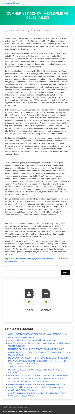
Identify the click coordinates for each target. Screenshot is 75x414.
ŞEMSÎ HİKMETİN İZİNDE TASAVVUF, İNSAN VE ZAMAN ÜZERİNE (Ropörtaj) (37, 334)
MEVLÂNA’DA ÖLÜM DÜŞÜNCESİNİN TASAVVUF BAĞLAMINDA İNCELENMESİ (38, 358)
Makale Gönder (7, 407)
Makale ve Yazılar (16, 31)
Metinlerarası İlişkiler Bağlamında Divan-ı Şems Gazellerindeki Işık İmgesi (36, 384)
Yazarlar (26, 407)
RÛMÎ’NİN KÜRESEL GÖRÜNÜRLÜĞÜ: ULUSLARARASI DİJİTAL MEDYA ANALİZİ (38, 376)
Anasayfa (5, 31)
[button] (72, 3)
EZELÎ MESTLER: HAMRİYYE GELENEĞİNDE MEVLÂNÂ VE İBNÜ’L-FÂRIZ (36, 349)
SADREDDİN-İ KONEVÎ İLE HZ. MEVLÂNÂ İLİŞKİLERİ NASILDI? (32, 340)
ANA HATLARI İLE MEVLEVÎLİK (20, 367)
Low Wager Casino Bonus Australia (21, 337)
